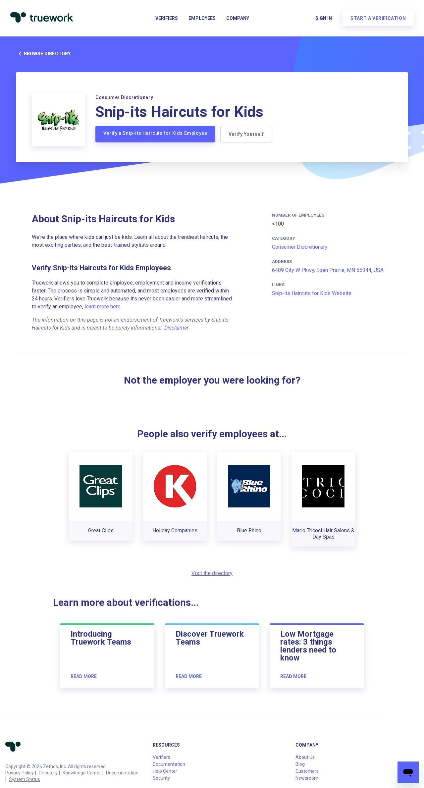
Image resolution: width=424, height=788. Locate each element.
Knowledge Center (82, 772)
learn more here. (103, 306)
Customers (307, 771)
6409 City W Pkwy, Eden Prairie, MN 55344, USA (328, 270)
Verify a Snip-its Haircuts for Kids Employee (155, 133)
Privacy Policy (19, 772)
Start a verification (377, 18)
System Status (24, 779)
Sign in (323, 18)
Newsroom (306, 778)
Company (237, 18)
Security (161, 778)
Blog (300, 764)
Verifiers (166, 18)
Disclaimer (176, 328)
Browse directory (43, 54)
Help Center (165, 771)
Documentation (122, 772)
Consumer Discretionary (300, 247)
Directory (48, 772)
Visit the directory (212, 573)
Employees (202, 18)
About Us (305, 757)
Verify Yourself (246, 134)
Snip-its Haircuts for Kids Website (311, 293)
